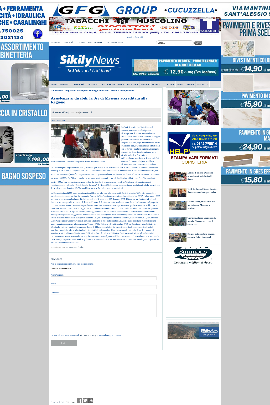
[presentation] (77, 325)
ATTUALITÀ (86, 112)
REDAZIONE (55, 42)
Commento (55, 292)
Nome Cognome (57, 275)
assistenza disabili (76, 247)
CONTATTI (81, 42)
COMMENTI (56, 259)
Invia (63, 343)
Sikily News (70, 402)
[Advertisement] (193, 293)
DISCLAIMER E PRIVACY (115, 42)
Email (53, 283)
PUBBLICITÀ (68, 42)
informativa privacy (88, 335)
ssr (67, 247)
